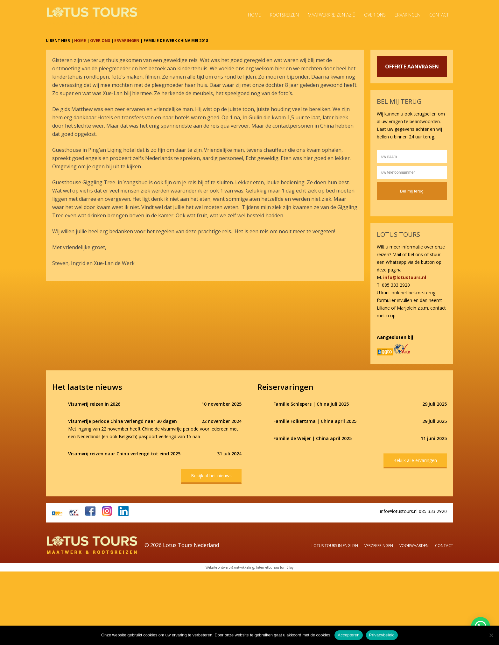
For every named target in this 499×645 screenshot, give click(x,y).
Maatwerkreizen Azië (331, 15)
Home (254, 15)
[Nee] (491, 635)
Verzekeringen (378, 545)
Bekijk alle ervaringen (415, 460)
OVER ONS (100, 40)
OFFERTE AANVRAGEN (412, 66)
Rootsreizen (284, 15)
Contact (439, 15)
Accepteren (348, 635)
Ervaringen (407, 15)
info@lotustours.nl (404, 277)
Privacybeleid (382, 635)
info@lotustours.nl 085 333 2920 (413, 511)
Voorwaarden (414, 545)
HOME (80, 40)
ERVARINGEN (126, 40)
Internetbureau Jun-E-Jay (274, 567)
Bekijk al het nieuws (211, 476)
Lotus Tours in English (335, 545)
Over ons (375, 15)
